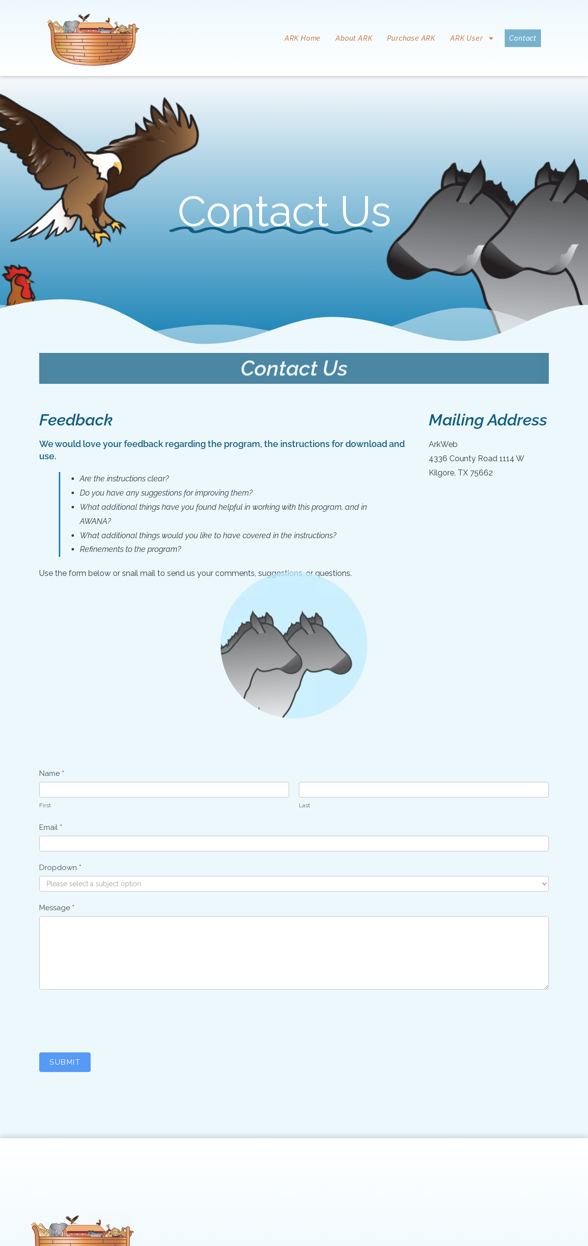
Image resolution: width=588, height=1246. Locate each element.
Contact (523, 38)
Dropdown (60, 867)
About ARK (354, 38)
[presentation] (113, 1018)
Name (51, 773)
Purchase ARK (411, 38)
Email (50, 827)
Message (56, 907)
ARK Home (303, 38)
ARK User (472, 38)
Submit (64, 1062)
